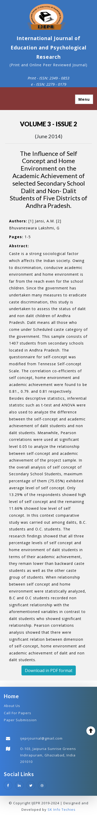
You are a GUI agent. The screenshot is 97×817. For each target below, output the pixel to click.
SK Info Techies (62, 809)
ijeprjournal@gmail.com (41, 738)
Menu (84, 99)
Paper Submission (20, 720)
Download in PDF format (48, 670)
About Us (12, 705)
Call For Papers (17, 713)
